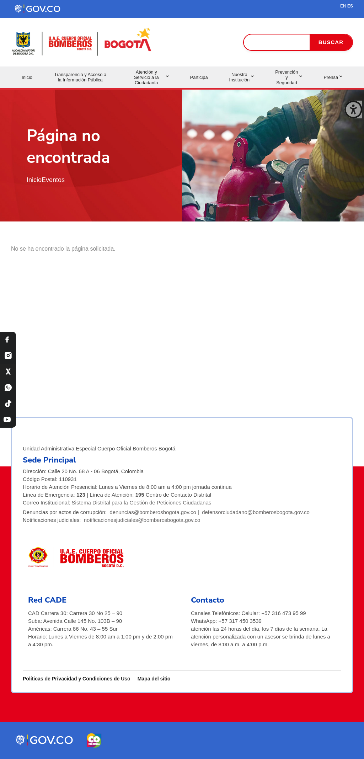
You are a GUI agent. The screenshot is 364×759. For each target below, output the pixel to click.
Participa (199, 77)
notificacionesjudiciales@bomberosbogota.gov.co (142, 520)
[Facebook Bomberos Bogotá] (8, 340)
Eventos (53, 179)
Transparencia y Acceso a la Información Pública (80, 77)
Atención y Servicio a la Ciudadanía (151, 77)
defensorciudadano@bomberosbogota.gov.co (256, 512)
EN (343, 6)
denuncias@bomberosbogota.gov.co (152, 512)
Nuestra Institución (241, 77)
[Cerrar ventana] (353, 109)
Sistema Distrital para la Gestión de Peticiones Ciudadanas (142, 502)
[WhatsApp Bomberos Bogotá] (8, 388)
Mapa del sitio (154, 679)
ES (350, 6)
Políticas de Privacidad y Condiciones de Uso (76, 679)
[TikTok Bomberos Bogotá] (8, 404)
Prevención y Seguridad (288, 77)
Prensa (332, 77)
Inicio (27, 77)
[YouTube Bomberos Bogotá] (8, 420)
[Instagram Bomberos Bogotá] (8, 356)
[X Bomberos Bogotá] (8, 372)
